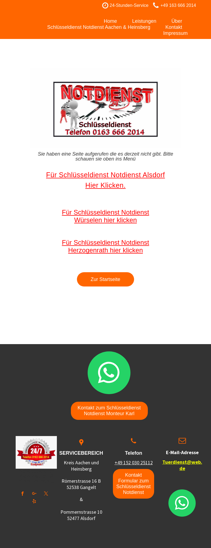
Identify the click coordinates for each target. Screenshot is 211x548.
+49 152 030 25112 (134, 462)
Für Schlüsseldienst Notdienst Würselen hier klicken (105, 216)
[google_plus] (34, 494)
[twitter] (46, 494)
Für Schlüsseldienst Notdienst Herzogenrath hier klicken (105, 246)
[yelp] (34, 502)
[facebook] (22, 494)
